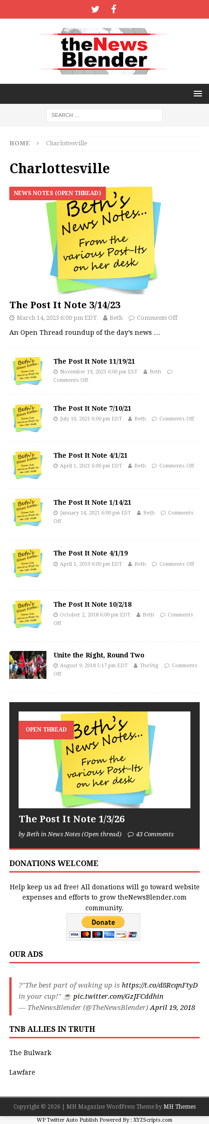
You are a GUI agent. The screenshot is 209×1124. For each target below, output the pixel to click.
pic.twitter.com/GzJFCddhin (118, 996)
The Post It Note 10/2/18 (92, 604)
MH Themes (179, 1107)
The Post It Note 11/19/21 (94, 361)
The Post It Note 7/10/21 (92, 408)
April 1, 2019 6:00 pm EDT (91, 564)
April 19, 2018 (172, 1007)
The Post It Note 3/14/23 (64, 305)
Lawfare (22, 1072)
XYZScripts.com (152, 1120)
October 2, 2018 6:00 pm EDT (95, 615)
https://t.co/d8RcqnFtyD (160, 985)
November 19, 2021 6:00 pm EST (98, 372)
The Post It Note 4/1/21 (90, 455)
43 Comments (155, 834)
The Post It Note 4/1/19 (90, 553)
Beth (116, 317)
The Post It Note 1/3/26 (71, 819)
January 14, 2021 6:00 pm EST (95, 513)
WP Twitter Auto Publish (67, 1120)
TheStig (149, 666)
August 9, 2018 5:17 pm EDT (94, 666)
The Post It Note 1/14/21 (92, 502)
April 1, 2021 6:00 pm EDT (91, 466)
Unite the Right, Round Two (98, 655)
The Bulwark (30, 1052)
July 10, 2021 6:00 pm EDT (91, 419)
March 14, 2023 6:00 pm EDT (57, 317)
